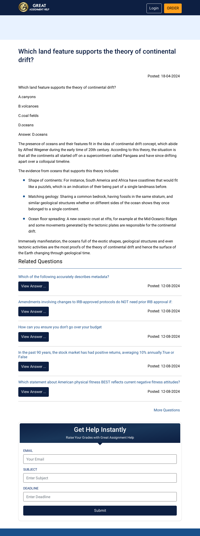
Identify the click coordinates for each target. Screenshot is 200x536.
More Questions (167, 410)
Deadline (30, 488)
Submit (100, 510)
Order (173, 8)
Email (28, 451)
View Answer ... (33, 286)
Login (154, 8)
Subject (30, 469)
